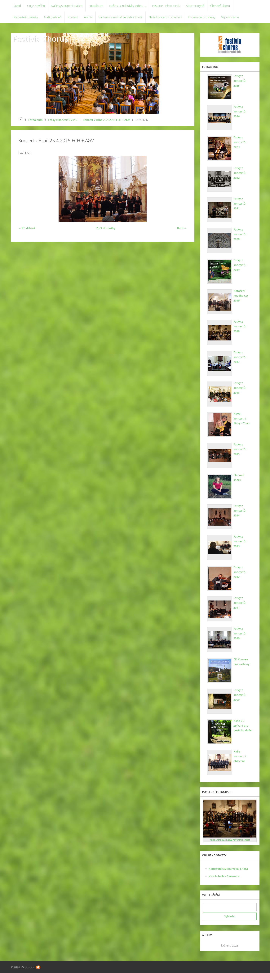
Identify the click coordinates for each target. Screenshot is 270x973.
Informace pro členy (201, 17)
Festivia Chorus (40, 38)
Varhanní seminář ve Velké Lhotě (121, 17)
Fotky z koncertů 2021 (239, 203)
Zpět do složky (105, 228)
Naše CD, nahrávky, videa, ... (127, 6)
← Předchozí (26, 228)
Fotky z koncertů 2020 (239, 234)
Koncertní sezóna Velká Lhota (228, 869)
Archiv (88, 17)
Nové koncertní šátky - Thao (241, 418)
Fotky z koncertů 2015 (62, 120)
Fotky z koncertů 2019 (239, 265)
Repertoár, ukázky (26, 17)
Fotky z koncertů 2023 (239, 142)
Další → (182, 228)
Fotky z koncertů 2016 (239, 387)
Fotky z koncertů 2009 (239, 694)
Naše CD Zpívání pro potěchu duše (242, 725)
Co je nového (36, 6)
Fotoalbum (96, 6)
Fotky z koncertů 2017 (239, 357)
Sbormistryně (195, 6)
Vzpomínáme (230, 17)
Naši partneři (53, 17)
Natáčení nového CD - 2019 (241, 295)
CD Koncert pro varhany (241, 661)
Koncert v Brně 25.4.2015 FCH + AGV (106, 120)
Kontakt (73, 17)
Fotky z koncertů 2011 (239, 602)
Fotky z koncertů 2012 (239, 572)
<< (207, 945)
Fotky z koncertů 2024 (239, 111)
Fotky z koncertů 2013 (239, 541)
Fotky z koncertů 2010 (239, 633)
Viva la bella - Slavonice (224, 876)
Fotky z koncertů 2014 (239, 510)
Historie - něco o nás (166, 6)
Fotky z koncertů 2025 (239, 80)
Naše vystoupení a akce (66, 6)
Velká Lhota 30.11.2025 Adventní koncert (230, 839)
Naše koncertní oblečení (165, 17)
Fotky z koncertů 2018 (239, 326)
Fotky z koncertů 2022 (239, 172)
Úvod (17, 6)
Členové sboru (220, 6)
